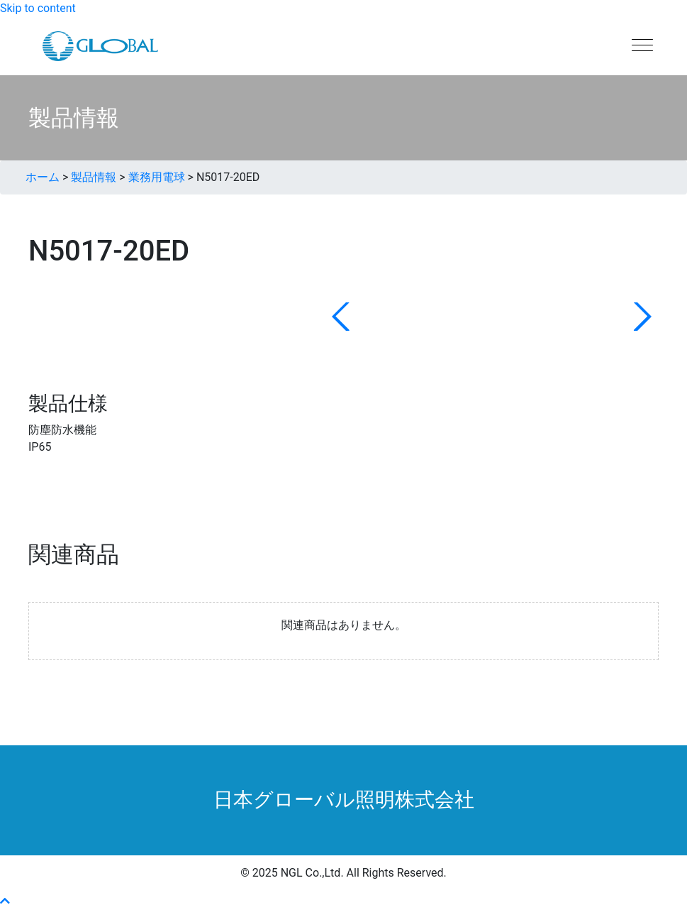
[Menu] (642, 46)
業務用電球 (156, 177)
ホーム (43, 177)
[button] (5, 901)
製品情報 (93, 177)
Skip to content (38, 8)
